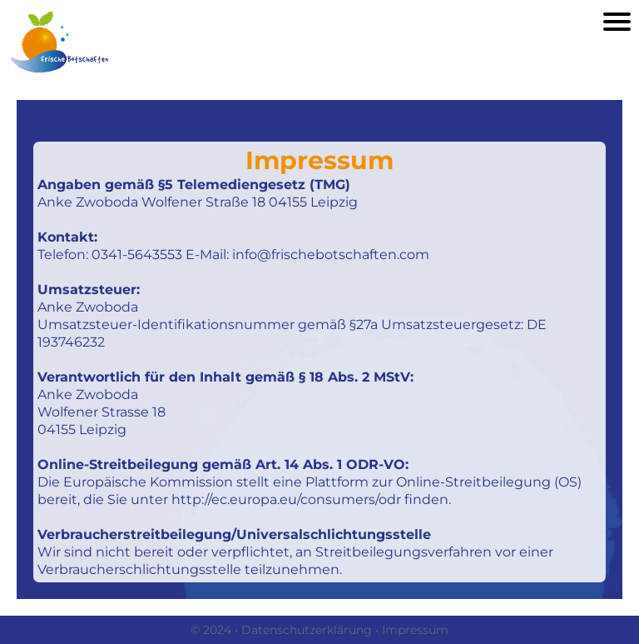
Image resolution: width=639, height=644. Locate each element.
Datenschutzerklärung (306, 629)
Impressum (415, 629)
